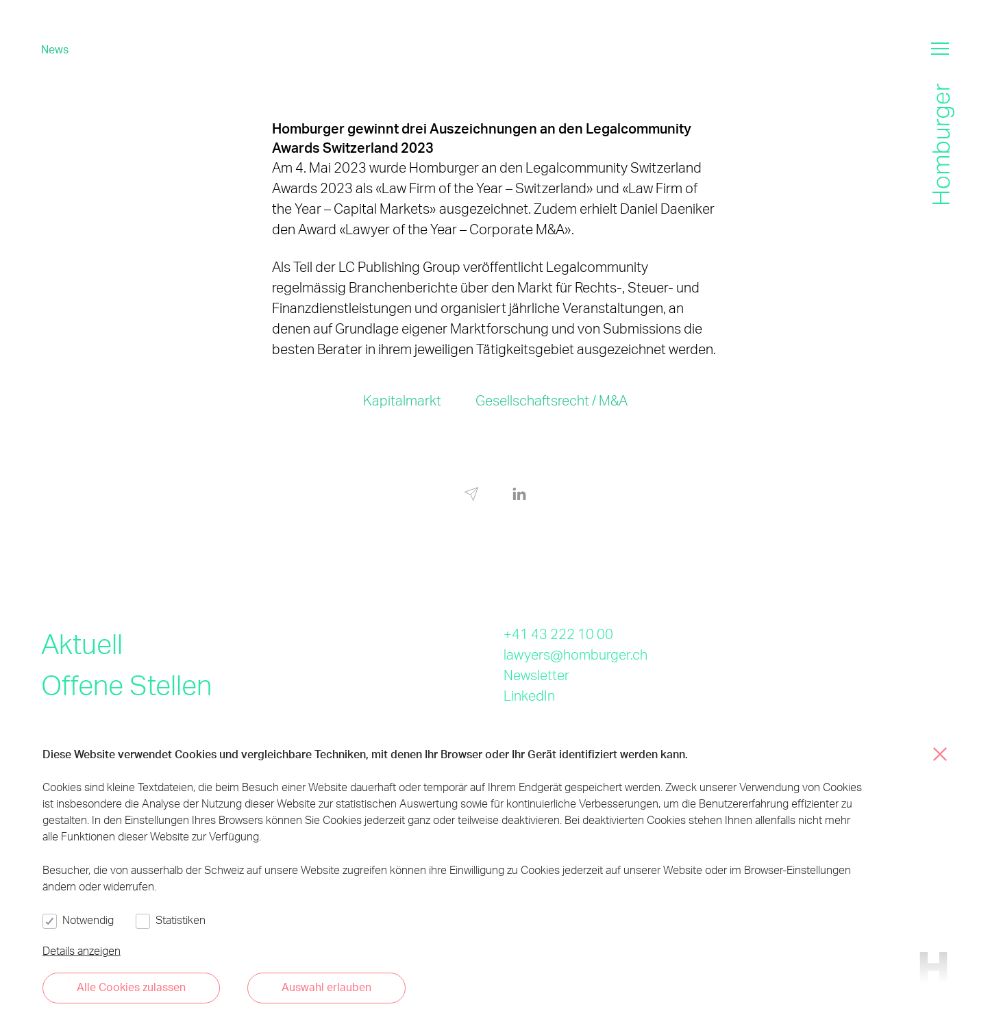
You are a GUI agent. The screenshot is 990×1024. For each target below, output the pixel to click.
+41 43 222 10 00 (558, 633)
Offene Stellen (126, 684)
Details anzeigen (81, 950)
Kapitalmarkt (402, 400)
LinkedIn (529, 695)
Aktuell (82, 643)
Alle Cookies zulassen (131, 986)
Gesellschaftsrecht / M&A (551, 400)
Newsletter (536, 675)
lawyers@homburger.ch (575, 654)
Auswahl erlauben (326, 986)
